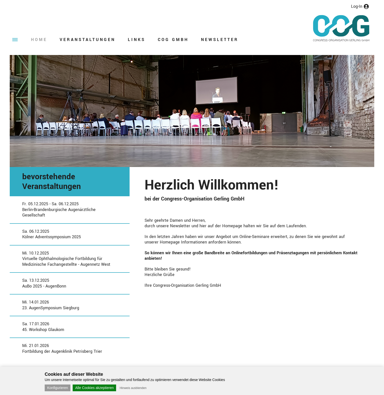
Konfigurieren (57, 388)
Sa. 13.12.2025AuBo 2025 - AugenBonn (44, 283)
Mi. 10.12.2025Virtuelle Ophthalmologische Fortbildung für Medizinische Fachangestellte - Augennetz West (66, 258)
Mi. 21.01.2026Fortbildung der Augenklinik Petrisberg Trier (62, 348)
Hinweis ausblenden (133, 388)
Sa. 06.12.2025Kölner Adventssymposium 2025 (51, 234)
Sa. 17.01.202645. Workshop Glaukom (43, 326)
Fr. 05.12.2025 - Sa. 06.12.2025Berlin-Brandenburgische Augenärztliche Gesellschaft (59, 209)
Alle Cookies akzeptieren (94, 388)
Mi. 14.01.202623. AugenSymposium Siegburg (50, 305)
